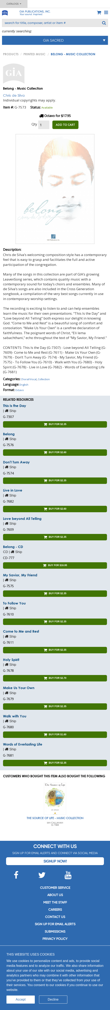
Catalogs (13, 3)
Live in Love (12, 490)
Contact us (55, 917)
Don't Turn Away (16, 462)
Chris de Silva (14, 95)
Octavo (19, 390)
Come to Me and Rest (21, 631)
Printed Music (34, 54)
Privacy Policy (55, 939)
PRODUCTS (11, 54)
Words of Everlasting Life (22, 744)
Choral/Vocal (29, 379)
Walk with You (14, 716)
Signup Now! (55, 861)
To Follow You (14, 603)
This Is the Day (14, 406)
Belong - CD (13, 547)
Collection (44, 379)
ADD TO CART (65, 125)
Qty (34, 124)
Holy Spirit (11, 660)
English (24, 384)
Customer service (55, 888)
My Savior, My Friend (20, 575)
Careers (55, 910)
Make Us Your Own (18, 688)
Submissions (55, 931)
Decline (53, 999)
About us (55, 895)
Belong (9, 434)
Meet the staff (55, 902)
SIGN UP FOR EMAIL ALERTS (55, 924)
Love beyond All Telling (22, 518)
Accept (21, 999)
